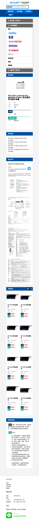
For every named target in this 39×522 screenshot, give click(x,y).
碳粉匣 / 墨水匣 (14, 70)
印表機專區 (12, 25)
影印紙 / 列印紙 (14, 20)
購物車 (8, 488)
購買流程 (8, 484)
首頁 (7, 483)
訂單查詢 (8, 486)
